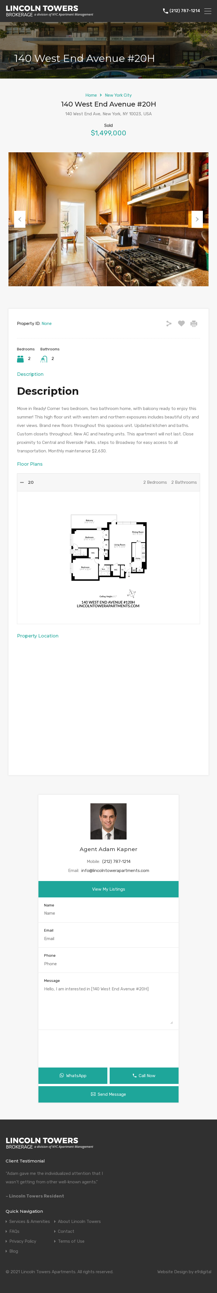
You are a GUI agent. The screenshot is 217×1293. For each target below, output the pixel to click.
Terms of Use (71, 1241)
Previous (19, 219)
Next (197, 219)
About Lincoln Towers (79, 1222)
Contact (66, 1231)
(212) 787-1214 (185, 11)
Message (52, 981)
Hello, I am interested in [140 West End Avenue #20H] (108, 1005)
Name (49, 905)
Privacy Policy (22, 1241)
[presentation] (108, 1047)
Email (48, 930)
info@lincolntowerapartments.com (115, 870)
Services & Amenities (29, 1222)
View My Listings (108, 889)
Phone (50, 955)
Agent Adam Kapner (108, 849)
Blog (13, 1251)
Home (91, 95)
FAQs (14, 1231)
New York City (118, 95)
